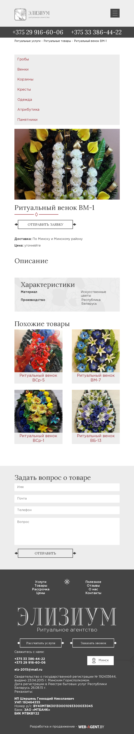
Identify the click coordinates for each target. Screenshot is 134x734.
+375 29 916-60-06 (37, 32)
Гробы (23, 59)
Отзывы (93, 585)
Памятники (27, 119)
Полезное (93, 582)
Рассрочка (40, 589)
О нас (93, 589)
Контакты (93, 593)
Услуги (40, 582)
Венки (23, 69)
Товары (40, 585)
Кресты (24, 89)
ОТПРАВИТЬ (45, 553)
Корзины (25, 79)
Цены (40, 593)
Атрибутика (28, 109)
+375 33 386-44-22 (96, 32)
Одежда (24, 99)
